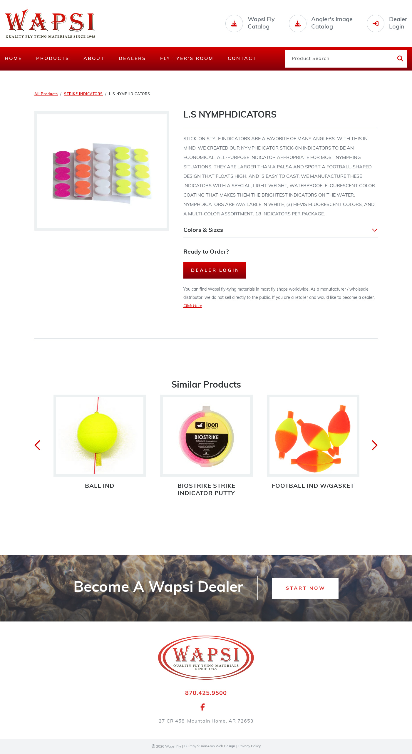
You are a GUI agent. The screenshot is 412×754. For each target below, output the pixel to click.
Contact (242, 58)
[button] (280, 230)
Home (13, 58)
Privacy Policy (250, 746)
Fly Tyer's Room (187, 58)
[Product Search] (338, 59)
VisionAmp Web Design (216, 746)
